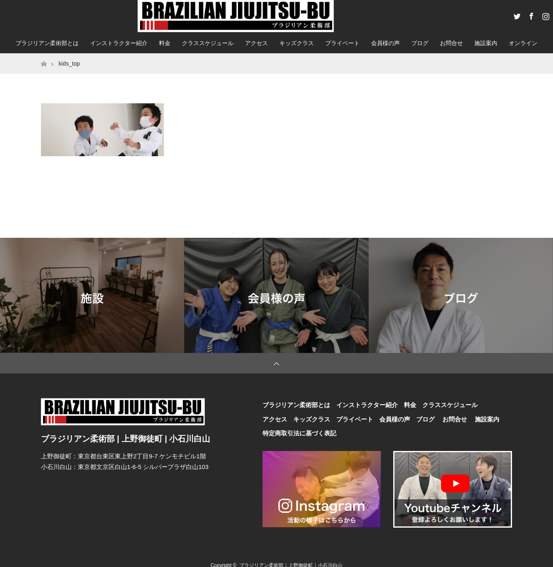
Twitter (516, 15)
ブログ (419, 43)
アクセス (256, 43)
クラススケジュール (207, 43)
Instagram (545, 15)
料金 (164, 43)
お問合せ (451, 43)
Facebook (530, 15)
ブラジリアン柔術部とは (47, 43)
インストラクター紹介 (118, 43)
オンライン (523, 43)
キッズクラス (296, 43)
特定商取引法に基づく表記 (299, 433)
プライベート (342, 43)
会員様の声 (385, 43)
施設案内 (485, 43)
